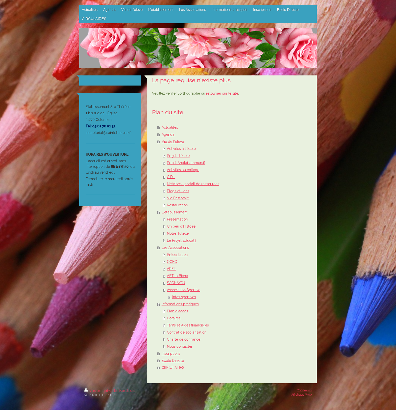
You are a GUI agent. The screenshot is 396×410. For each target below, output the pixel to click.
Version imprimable (100, 391)
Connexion (304, 390)
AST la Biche (177, 276)
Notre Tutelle (178, 233)
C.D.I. (171, 177)
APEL (171, 269)
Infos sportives (184, 297)
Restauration (177, 205)
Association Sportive (183, 290)
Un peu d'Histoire (181, 226)
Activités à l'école (181, 149)
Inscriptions (171, 353)
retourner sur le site (222, 93)
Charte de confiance (183, 339)
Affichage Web (301, 394)
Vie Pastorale (178, 198)
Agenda (168, 134)
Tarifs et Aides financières (188, 325)
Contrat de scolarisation (186, 332)
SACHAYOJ (176, 283)
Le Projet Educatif (181, 240)
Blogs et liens (178, 191)
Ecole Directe (173, 361)
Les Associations (175, 247)
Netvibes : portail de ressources (193, 184)
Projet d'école (178, 156)
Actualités (170, 127)
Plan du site (127, 391)
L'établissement (175, 212)
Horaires (174, 318)
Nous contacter (179, 346)
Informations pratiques (180, 304)
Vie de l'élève (173, 142)
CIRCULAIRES (173, 368)
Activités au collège (183, 170)
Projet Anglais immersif (186, 163)
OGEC (172, 262)
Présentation (177, 219)
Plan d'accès (177, 311)
